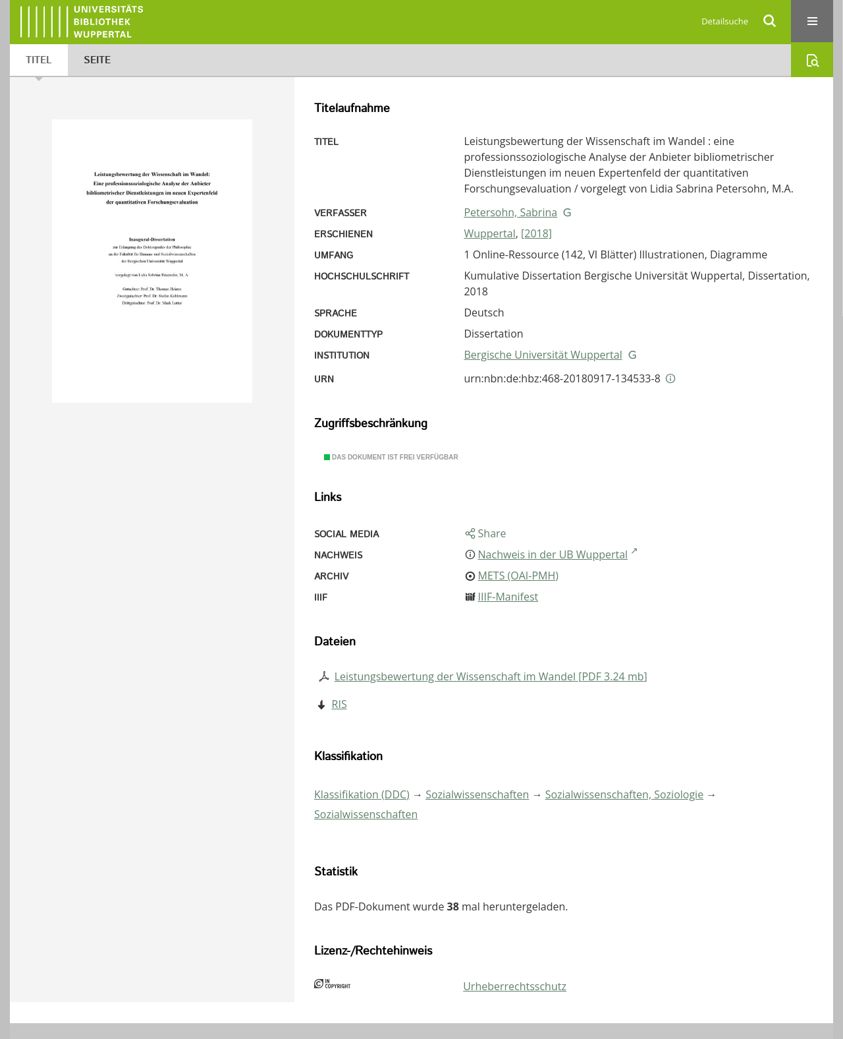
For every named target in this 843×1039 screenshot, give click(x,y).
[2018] (536, 233)
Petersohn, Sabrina (510, 212)
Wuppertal (489, 233)
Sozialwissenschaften (477, 794)
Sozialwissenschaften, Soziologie (624, 794)
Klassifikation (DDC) (362, 794)
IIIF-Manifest (508, 596)
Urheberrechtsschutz (514, 986)
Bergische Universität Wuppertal (543, 354)
